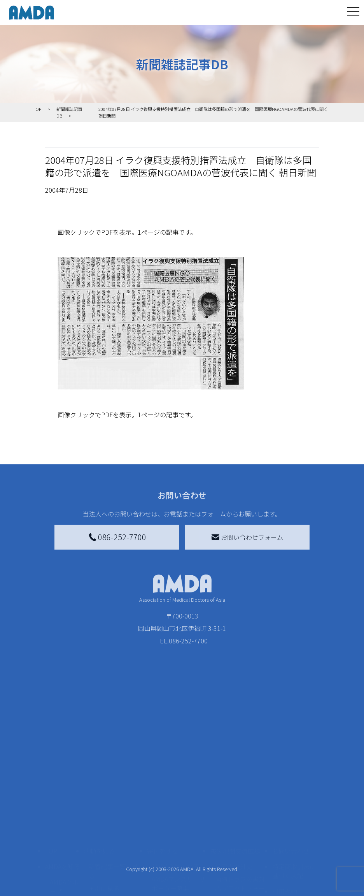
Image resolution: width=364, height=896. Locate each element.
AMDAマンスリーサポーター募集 (178, 795)
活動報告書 (62, 820)
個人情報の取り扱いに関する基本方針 (294, 828)
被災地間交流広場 (235, 763)
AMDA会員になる (175, 778)
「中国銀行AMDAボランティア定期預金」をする (178, 866)
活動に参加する (105, 828)
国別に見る (103, 800)
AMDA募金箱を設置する (178, 839)
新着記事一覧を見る (113, 783)
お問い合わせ (291, 763)
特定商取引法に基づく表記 (294, 783)
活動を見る (99, 763)
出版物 (59, 859)
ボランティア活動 (113, 844)
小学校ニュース (62, 842)
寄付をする (162, 763)
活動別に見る (107, 812)
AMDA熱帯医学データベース (64, 881)
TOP (51, 763)
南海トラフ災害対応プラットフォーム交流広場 (240, 800)
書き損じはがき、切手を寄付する (176, 817)
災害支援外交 (233, 778)
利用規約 (284, 803)
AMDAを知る (62, 778)
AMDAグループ (64, 798)
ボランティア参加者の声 (113, 861)
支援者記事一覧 (173, 887)
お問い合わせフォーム (247, 537)
